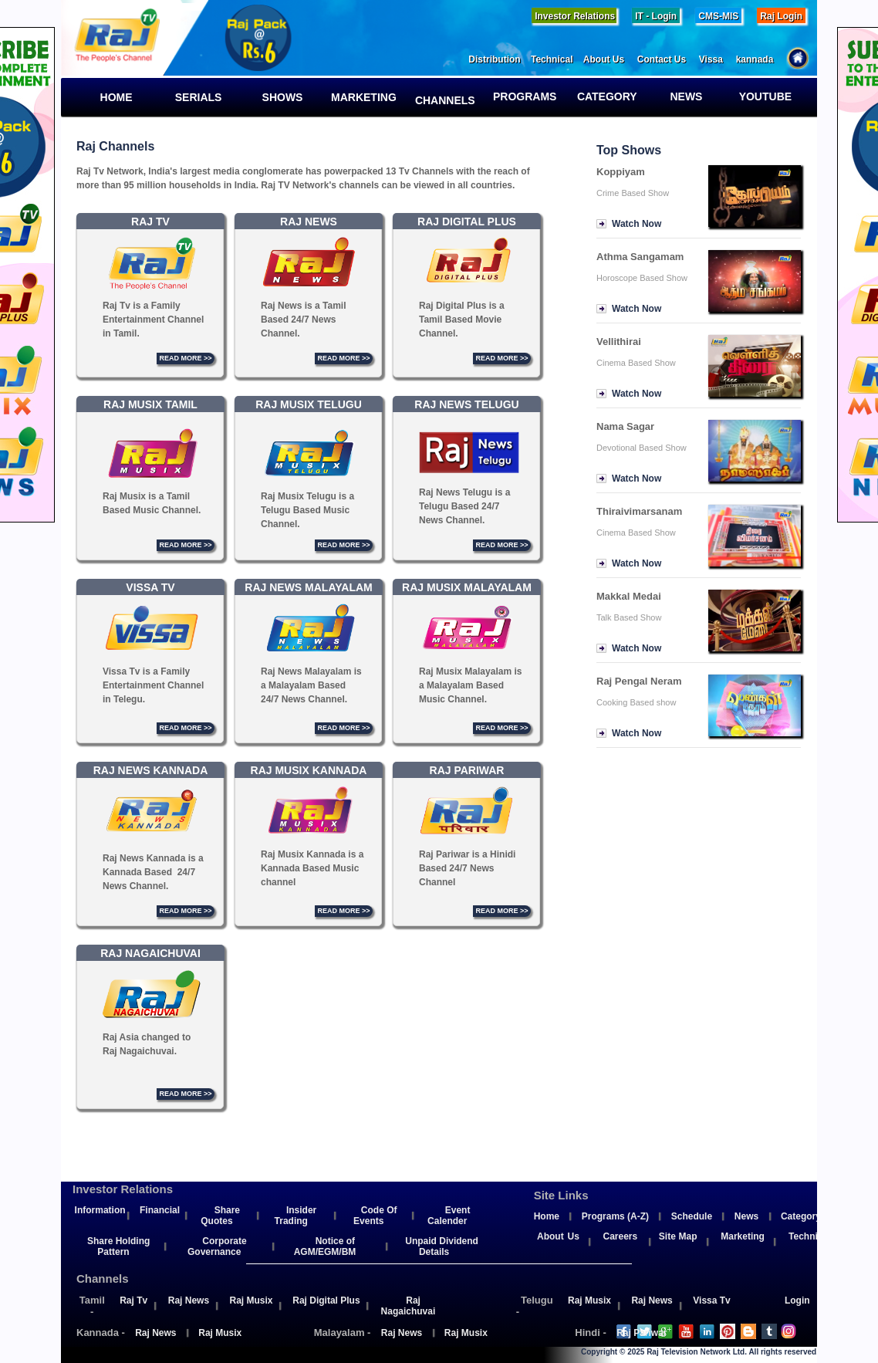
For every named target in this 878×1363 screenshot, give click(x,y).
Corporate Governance (217, 1246)
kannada (761, 59)
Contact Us (668, 59)
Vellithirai (618, 341)
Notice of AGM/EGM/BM (325, 1246)
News (678, 96)
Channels (443, 100)
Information (100, 1210)
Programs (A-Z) (615, 1216)
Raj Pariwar (641, 1332)
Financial (160, 1210)
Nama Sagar (625, 426)
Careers (620, 1236)
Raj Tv (133, 1300)
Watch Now (636, 223)
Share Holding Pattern (118, 1246)
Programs (529, 96)
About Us (610, 59)
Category (605, 96)
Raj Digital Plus (326, 1300)
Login (797, 1300)
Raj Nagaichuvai (408, 1306)
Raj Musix (250, 1300)
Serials (195, 97)
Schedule (691, 1216)
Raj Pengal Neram (639, 681)
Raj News (188, 1300)
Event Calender (448, 1215)
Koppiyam (620, 172)
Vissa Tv (711, 1300)
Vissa (717, 59)
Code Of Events (375, 1215)
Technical (557, 59)
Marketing (364, 97)
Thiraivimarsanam (639, 511)
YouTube (764, 96)
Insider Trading (296, 1215)
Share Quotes (220, 1215)
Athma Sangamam (640, 256)
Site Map (678, 1236)
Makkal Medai (628, 596)
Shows (276, 97)
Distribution (499, 59)
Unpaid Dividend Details (441, 1246)
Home (110, 97)
